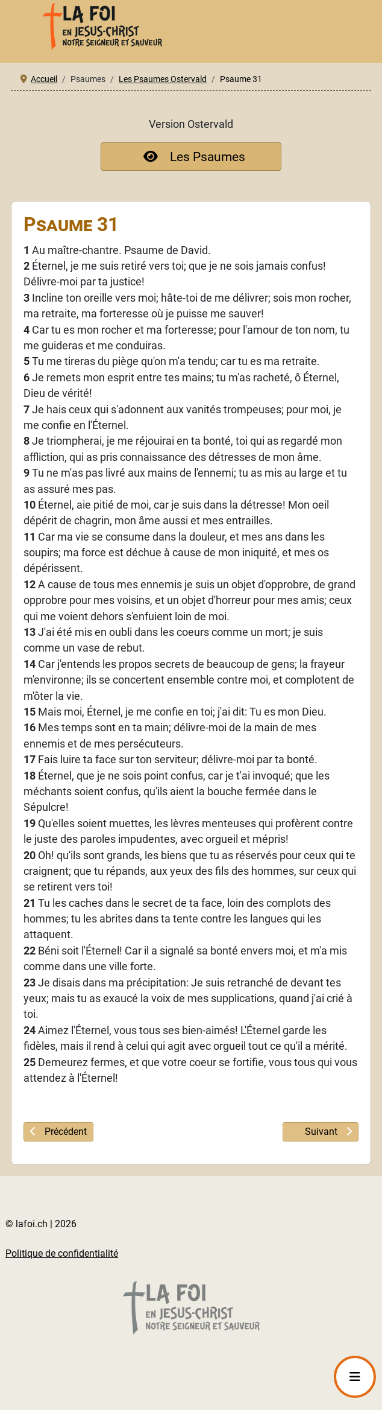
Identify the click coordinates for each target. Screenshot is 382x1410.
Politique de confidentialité (61, 1253)
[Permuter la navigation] (355, 1377)
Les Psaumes (191, 156)
